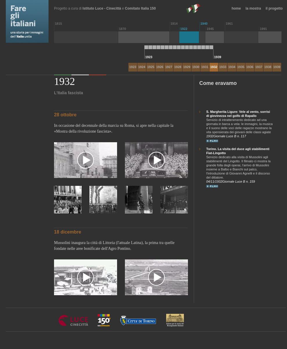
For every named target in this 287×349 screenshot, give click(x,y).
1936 (249, 67)
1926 (159, 67)
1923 (132, 67)
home (236, 8)
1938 (267, 67)
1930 (195, 67)
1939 (276, 67)
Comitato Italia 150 (140, 8)
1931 (204, 67)
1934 (231, 67)
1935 (240, 67)
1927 (168, 67)
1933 (222, 67)
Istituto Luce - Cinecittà (101, 8)
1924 (141, 67)
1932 (213, 67)
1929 (186, 67)
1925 (150, 67)
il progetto (274, 8)
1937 (258, 67)
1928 (177, 67)
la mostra (253, 8)
